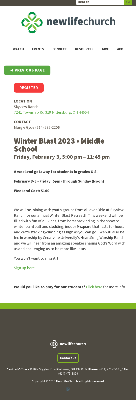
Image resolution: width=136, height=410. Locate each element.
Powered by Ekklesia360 (68, 389)
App (120, 49)
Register (28, 88)
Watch (18, 49)
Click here (94, 287)
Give (105, 49)
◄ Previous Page (27, 70)
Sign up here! (25, 268)
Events (38, 49)
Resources (84, 49)
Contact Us (68, 358)
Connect (59, 49)
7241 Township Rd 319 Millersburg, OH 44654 (51, 112)
